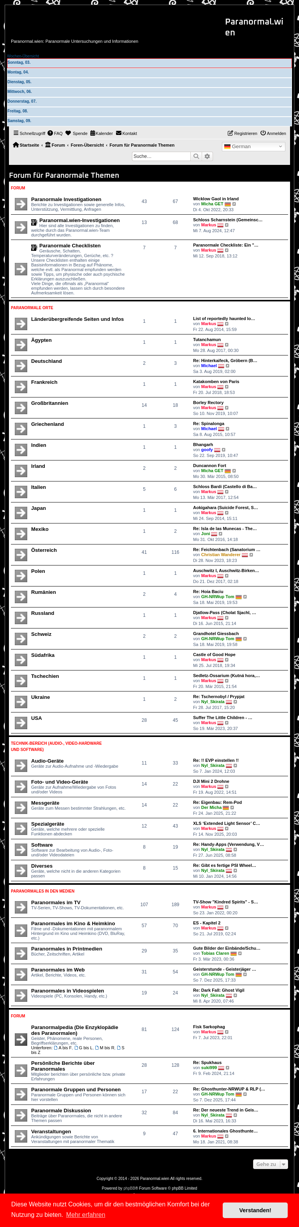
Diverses (42, 866)
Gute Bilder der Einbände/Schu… (226, 948)
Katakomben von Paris (216, 381)
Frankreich (44, 382)
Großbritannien (49, 403)
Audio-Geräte (47, 761)
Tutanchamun (207, 339)
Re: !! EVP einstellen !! (216, 760)
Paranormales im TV (56, 902)
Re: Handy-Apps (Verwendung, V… (228, 844)
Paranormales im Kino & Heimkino (73, 923)
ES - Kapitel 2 (206, 923)
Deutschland (46, 361)
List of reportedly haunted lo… (224, 318)
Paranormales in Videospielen (67, 991)
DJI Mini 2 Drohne (211, 781)
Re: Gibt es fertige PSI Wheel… (224, 865)
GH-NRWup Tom (217, 596)
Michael (209, 365)
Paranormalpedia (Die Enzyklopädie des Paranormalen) (74, 1030)
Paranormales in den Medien (42, 891)
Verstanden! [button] (255, 1210)
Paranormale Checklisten (70, 246)
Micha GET (212, 203)
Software (42, 845)
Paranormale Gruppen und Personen (76, 1089)
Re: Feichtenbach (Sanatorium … (226, 549)
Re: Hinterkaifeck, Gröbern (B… (225, 360)
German (237, 147)
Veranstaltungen (51, 1131)
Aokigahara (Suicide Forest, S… (225, 507)
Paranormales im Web (58, 970)
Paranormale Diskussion (61, 1110)
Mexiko (40, 529)
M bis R (104, 1047)
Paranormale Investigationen (66, 199)
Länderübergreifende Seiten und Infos (77, 319)
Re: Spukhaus (207, 1062)
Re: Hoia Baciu (208, 591)
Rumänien (43, 592)
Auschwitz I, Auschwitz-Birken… (226, 570)
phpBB (129, 1188)
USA (36, 718)
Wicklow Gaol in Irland (216, 198)
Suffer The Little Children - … (222, 717)
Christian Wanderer (221, 554)
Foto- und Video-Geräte (59, 782)
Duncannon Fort (209, 465)
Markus (208, 224)
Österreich (44, 550)
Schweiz (41, 634)
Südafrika (43, 655)
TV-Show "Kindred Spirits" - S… (225, 902)
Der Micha (211, 807)
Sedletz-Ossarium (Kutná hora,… (226, 675)
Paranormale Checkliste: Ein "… (226, 245)
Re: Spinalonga (208, 423)
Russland (42, 613)
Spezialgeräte (47, 824)
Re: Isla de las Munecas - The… (225, 528)
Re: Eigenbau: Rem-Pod (217, 802)
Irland (38, 466)
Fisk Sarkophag (209, 1026)
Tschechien (45, 676)
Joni (205, 533)
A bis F (63, 1047)
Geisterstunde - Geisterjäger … (224, 969)
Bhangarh (203, 444)
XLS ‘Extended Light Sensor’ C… (226, 823)
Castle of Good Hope (214, 654)
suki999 (209, 1067)
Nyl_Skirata (213, 701)
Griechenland (47, 424)
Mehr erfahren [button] (86, 1214)
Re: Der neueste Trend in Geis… (226, 1110)
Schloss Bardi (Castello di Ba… (225, 486)
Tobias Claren (215, 953)
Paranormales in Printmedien (66, 949)
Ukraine (40, 697)
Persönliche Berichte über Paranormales (63, 1066)
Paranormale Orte (32, 308)
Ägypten (41, 340)
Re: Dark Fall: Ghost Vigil (218, 990)
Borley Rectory (208, 402)
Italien (38, 487)
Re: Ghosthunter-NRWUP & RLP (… (229, 1089)
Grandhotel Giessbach (216, 633)
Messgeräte (45, 803)
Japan (38, 508)
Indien (38, 445)
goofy (207, 449)
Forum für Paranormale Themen (64, 175)
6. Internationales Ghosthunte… (225, 1131)
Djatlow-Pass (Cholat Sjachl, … (224, 612)
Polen (38, 571)
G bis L (83, 1047)
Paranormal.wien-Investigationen (79, 220)
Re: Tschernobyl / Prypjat (218, 696)
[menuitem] (55, 133)
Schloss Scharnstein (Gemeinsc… (228, 219)
